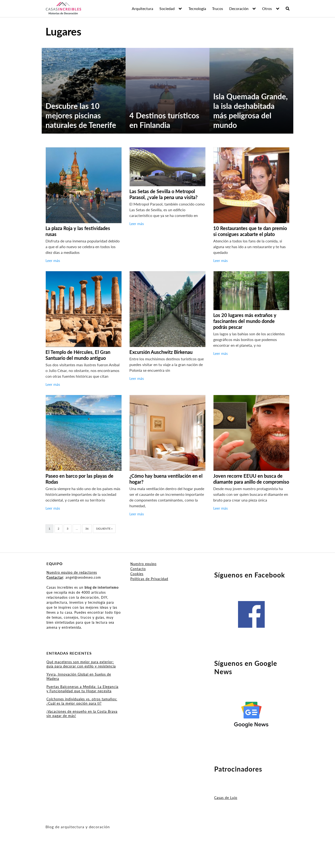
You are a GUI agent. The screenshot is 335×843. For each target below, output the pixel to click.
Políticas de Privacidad (149, 579)
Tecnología (197, 8)
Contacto (138, 569)
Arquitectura (142, 8)
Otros (267, 8)
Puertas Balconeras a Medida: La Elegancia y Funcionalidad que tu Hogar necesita (82, 689)
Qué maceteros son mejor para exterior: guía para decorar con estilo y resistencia (81, 664)
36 (87, 528)
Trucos (217, 8)
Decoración (239, 8)
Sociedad (167, 8)
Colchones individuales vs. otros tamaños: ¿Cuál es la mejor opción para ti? (81, 701)
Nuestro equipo (143, 564)
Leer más (53, 260)
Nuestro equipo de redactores (71, 572)
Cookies (136, 574)
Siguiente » (104, 528)
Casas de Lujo (225, 798)
